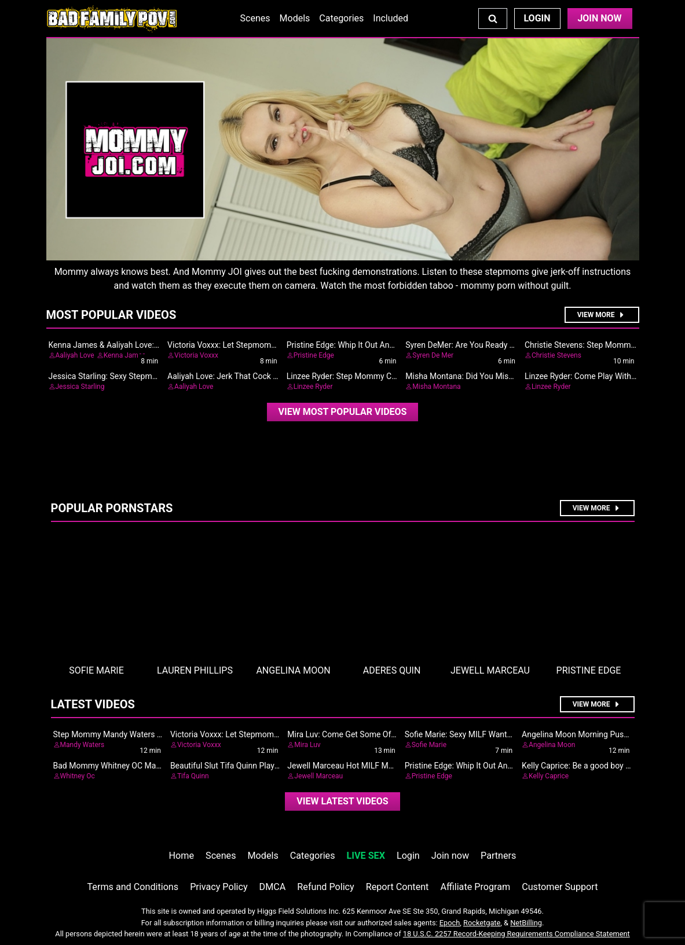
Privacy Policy (218, 886)
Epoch (449, 922)
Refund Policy (325, 886)
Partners (498, 855)
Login (536, 18)
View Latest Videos (342, 801)
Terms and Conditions (132, 886)
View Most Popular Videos (343, 411)
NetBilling (526, 922)
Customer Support (560, 886)
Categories (341, 18)
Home (181, 855)
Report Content (397, 886)
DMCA (272, 886)
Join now (450, 855)
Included (390, 18)
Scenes (255, 18)
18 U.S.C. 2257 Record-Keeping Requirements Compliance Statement (516, 933)
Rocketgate (481, 922)
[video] (343, 412)
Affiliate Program (475, 886)
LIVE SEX (366, 855)
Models (295, 18)
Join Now (599, 18)
